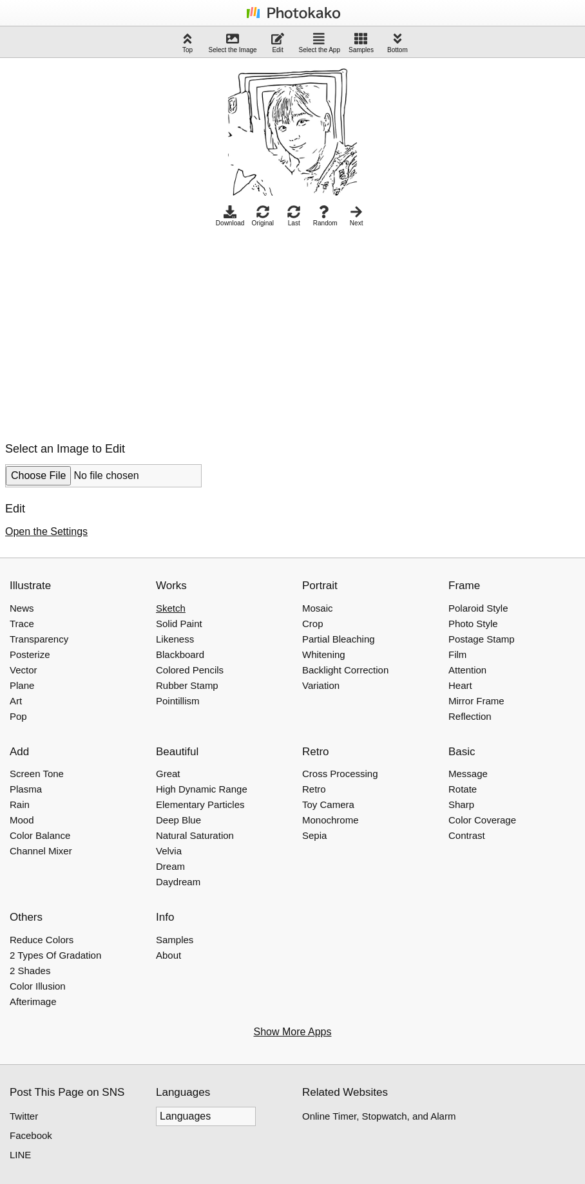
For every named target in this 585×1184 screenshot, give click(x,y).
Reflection (470, 716)
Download (230, 216)
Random (325, 216)
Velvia (169, 850)
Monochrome (330, 819)
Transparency (39, 639)
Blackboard (180, 654)
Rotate (462, 789)
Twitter (24, 1116)
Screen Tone (37, 773)
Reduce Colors (41, 939)
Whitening (323, 654)
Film (457, 654)
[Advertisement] (113, 331)
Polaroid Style (478, 608)
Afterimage (33, 1001)
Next (356, 216)
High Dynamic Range (201, 789)
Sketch (171, 608)
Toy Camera (328, 804)
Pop (18, 716)
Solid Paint (179, 623)
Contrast (466, 835)
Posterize (30, 654)
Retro (314, 789)
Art (16, 700)
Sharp (461, 804)
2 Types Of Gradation (55, 955)
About (168, 955)
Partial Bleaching (338, 639)
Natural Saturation (195, 835)
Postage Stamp (481, 639)
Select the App (320, 42)
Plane (22, 685)
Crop (312, 623)
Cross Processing (340, 773)
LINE (20, 1154)
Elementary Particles (200, 804)
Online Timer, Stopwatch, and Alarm (379, 1116)
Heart (460, 685)
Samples (361, 42)
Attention (467, 669)
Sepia (314, 835)
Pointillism (178, 700)
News (22, 608)
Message (468, 773)
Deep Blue (178, 819)
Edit (277, 42)
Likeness (175, 639)
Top (187, 42)
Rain (20, 804)
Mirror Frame (476, 700)
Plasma (26, 789)
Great (168, 773)
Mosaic (317, 608)
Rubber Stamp (187, 685)
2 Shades (30, 970)
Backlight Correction (345, 669)
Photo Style (473, 623)
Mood (22, 819)
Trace (22, 623)
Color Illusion (38, 986)
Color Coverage (482, 819)
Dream (170, 866)
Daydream (178, 881)
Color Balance (40, 835)
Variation (321, 685)
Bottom (397, 42)
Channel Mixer (41, 850)
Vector (23, 669)
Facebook (31, 1135)
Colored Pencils (190, 669)
